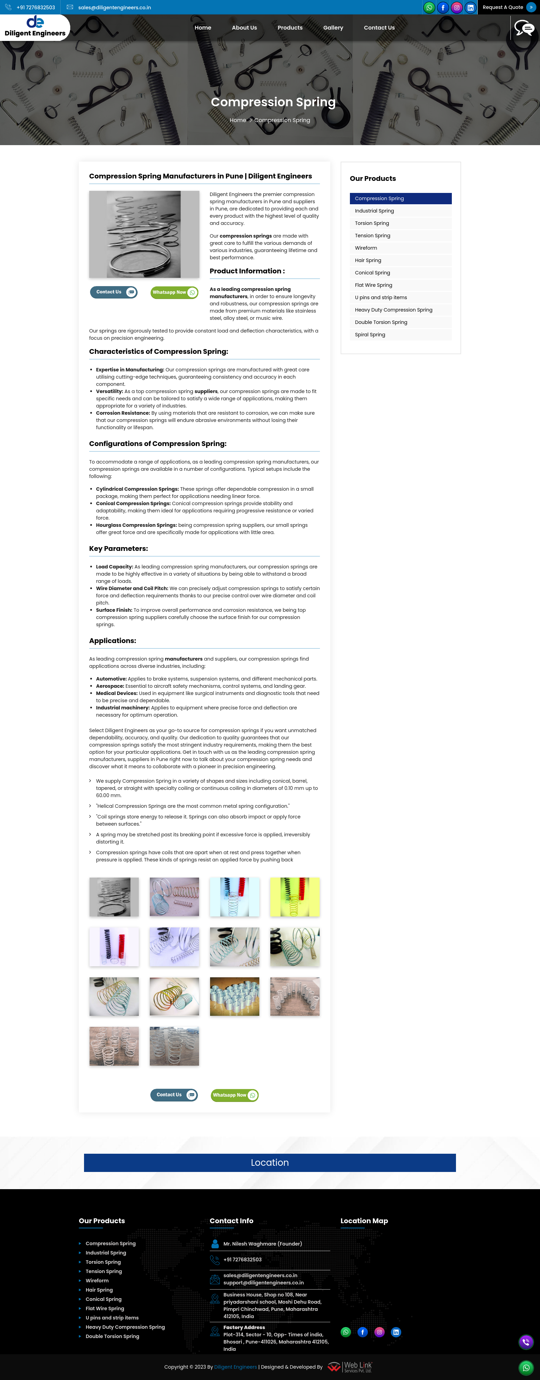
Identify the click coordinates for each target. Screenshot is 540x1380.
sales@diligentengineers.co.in (109, 7)
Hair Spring (368, 260)
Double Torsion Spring (381, 322)
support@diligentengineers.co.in (264, 1282)
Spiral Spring (370, 334)
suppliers (206, 391)
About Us (244, 28)
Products (290, 28)
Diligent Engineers (235, 1366)
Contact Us (379, 28)
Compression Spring (379, 198)
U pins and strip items (381, 297)
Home (203, 28)
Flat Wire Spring (373, 285)
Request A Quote (509, 7)
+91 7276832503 (30, 7)
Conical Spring (372, 272)
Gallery (333, 28)
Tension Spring (372, 235)
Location (270, 1162)
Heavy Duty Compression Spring (394, 309)
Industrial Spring (374, 210)
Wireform (366, 248)
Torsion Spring (372, 223)
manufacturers (184, 658)
